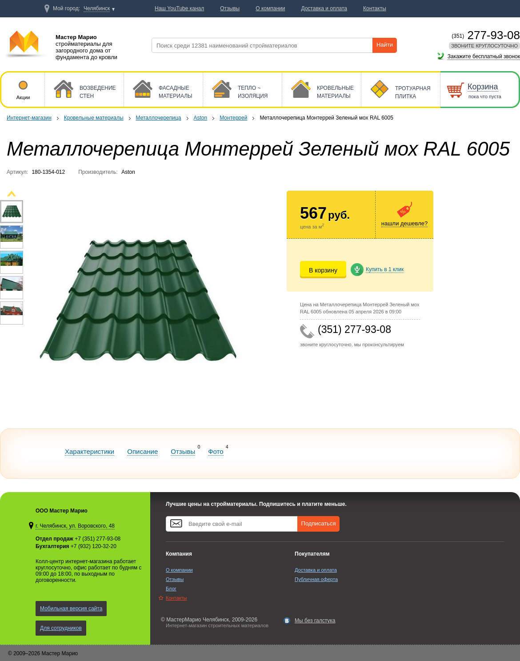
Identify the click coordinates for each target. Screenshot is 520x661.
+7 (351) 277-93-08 (97, 539)
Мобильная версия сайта (71, 608)
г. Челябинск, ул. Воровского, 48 (75, 526)
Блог (171, 588)
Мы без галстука (315, 620)
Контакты (176, 598)
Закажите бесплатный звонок (484, 56)
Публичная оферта (316, 579)
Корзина (483, 86)
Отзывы (183, 451)
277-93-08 (486, 35)
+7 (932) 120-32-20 (93, 546)
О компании (179, 570)
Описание (142, 451)
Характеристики (89, 451)
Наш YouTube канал (179, 8)
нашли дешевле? (404, 223)
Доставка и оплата (316, 570)
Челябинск (97, 8)
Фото (215, 451)
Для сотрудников (61, 628)
